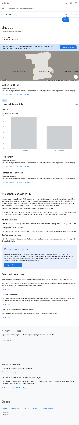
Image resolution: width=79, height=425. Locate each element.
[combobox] (10, 14)
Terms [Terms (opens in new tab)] (76, 80)
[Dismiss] (68, 19)
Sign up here (6, 340)
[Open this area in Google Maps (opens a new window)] (4, 80)
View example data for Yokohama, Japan (16, 94)
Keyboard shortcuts (52, 80)
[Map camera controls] (76, 77)
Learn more (6, 289)
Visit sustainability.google (11, 372)
